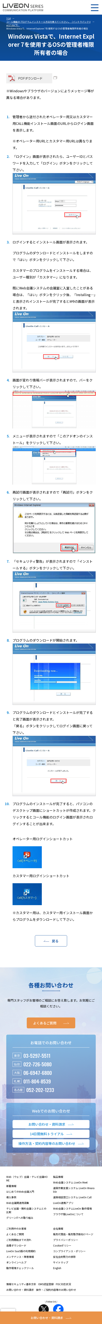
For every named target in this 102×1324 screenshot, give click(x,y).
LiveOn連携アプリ (63, 1203)
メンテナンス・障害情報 (20, 1256)
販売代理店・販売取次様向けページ (73, 1234)
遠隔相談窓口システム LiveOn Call (72, 1197)
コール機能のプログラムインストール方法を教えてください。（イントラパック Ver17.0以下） (48, 23)
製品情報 (58, 1176)
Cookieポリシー (62, 1245)
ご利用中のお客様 (16, 1228)
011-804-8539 (37, 1081)
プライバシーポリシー (65, 1240)
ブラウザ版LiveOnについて (68, 1214)
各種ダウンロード (16, 1245)
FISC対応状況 (63, 1284)
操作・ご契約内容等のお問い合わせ (56, 1289)
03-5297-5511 (36, 1055)
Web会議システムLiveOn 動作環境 (72, 1208)
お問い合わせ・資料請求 (20, 1289)
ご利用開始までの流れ (18, 1240)
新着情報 (11, 1186)
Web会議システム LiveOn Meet (70, 1182)
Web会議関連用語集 (17, 1203)
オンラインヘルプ (16, 1262)
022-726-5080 (37, 1064)
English (57, 1268)
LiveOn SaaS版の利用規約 (21, 1251)
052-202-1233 (40, 1089)
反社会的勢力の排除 (64, 1256)
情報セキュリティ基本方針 (21, 1284)
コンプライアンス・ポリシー (69, 1251)
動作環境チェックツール (20, 1268)
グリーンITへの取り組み (19, 1217)
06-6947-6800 (37, 1072)
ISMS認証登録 (46, 1284)
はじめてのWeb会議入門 (20, 1191)
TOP (8, 18)
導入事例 (11, 1197)
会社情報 (58, 1228)
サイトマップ (60, 1262)
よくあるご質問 (15, 1234)
